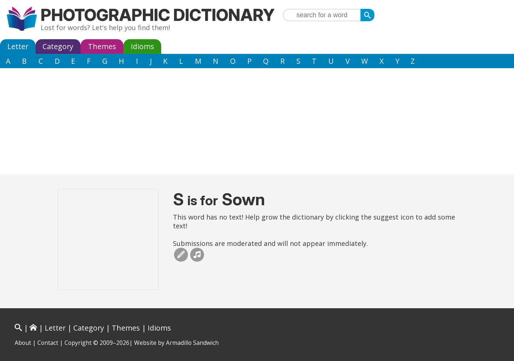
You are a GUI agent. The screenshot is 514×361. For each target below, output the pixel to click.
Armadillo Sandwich (192, 343)
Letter (17, 46)
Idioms (142, 46)
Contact (47, 343)
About (23, 343)
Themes (102, 46)
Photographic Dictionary (158, 15)
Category (57, 46)
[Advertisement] (257, 123)
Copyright (78, 343)
